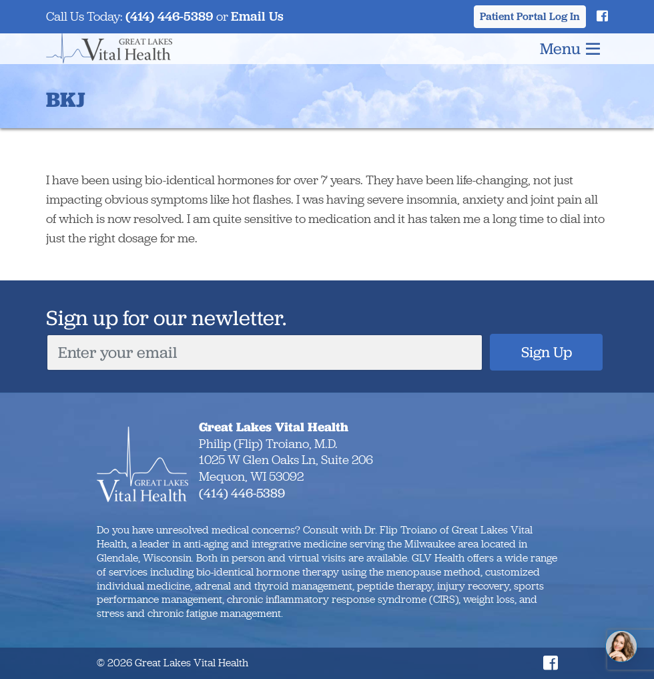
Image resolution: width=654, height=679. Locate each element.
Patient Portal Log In (530, 16)
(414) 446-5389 (169, 16)
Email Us (257, 16)
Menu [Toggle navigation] (570, 48)
